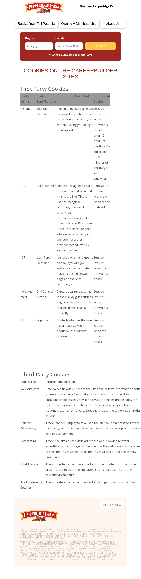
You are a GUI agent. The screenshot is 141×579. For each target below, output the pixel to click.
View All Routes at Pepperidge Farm (70, 54)
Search (100, 46)
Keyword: (31, 38)
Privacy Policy (112, 505)
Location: (61, 38)
